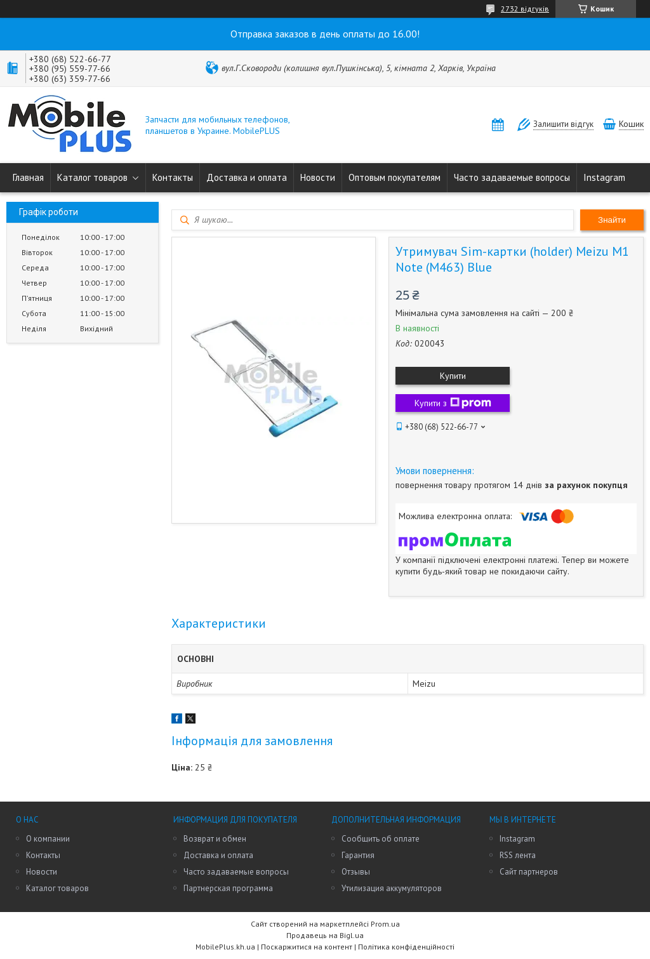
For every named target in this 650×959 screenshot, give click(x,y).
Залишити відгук (563, 124)
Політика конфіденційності (406, 946)
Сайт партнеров (529, 871)
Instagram (604, 177)
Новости (317, 177)
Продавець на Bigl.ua (325, 935)
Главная (28, 177)
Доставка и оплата (246, 177)
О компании (48, 838)
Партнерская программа (228, 888)
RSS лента (518, 855)
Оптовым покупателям (394, 177)
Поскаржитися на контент (306, 946)
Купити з (453, 403)
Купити (453, 375)
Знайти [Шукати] (612, 220)
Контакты (172, 177)
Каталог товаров (92, 177)
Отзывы (356, 871)
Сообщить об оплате (381, 838)
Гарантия (358, 855)
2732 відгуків (525, 8)
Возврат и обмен (214, 838)
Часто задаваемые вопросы (512, 177)
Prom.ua (385, 924)
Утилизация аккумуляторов (392, 888)
